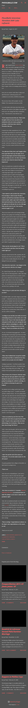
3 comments (10, 693)
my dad (6, 505)
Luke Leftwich (19, 65)
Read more (23, 602)
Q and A (12, 539)
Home (3, 8)
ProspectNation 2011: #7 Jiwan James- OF (13, 585)
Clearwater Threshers (8, 537)
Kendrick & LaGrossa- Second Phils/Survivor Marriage (11, 631)
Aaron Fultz (18, 535)
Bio (9, 8)
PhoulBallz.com (9, 2)
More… (16, 8)
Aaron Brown (10, 535)
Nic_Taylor (17, 704)
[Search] (22, 3)
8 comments (10, 602)
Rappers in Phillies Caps (12, 677)
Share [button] (3, 541)
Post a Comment (6, 553)
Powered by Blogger (14, 701)
